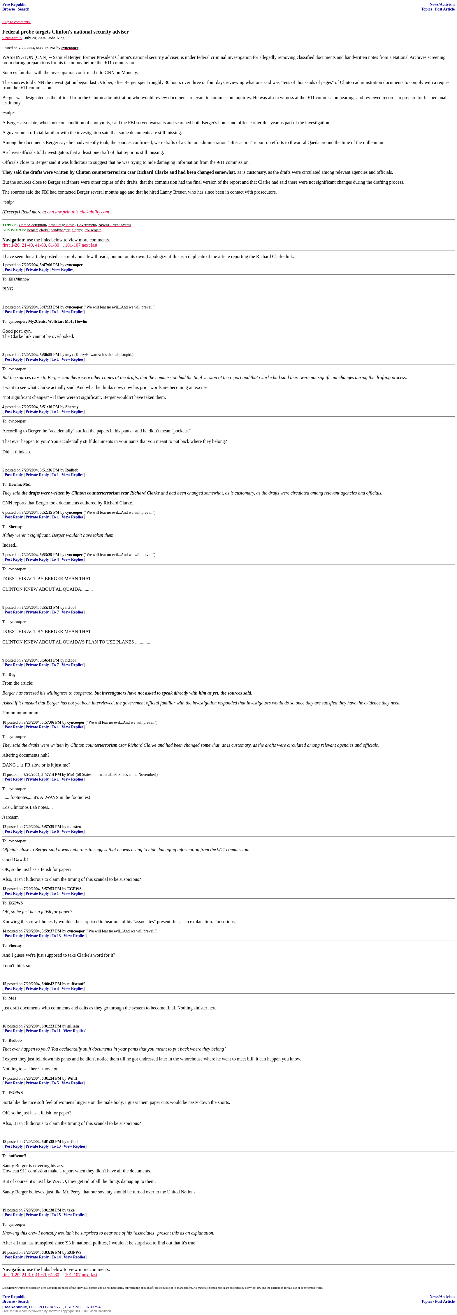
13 (4, 889)
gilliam (73, 1026)
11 (4, 774)
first (6, 245)
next (86, 245)
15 (4, 984)
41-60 (40, 245)
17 (4, 1078)
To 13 (56, 936)
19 (4, 1210)
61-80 (53, 245)
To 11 (56, 1031)
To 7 (55, 612)
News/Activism (442, 4)
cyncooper (74, 265)
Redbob (71, 470)
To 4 (55, 559)
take (71, 1210)
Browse (8, 9)
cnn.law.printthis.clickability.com (78, 211)
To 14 (56, 1257)
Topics (426, 9)
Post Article (445, 9)
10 (4, 722)
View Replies (62, 269)
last (94, 245)
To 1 (55, 312)
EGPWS (74, 889)
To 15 (56, 1215)
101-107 (72, 245)
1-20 (15, 245)
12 (4, 827)
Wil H (72, 1078)
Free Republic (14, 4)
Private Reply (37, 269)
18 (4, 1141)
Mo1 (71, 774)
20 (4, 1252)
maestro (74, 827)
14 (4, 931)
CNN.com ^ (12, 38)
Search (23, 9)
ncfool (70, 607)
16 (4, 1026)
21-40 (27, 245)
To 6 (55, 831)
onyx (69, 355)
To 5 (55, 1083)
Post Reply (14, 269)
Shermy (71, 407)
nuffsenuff (76, 984)
